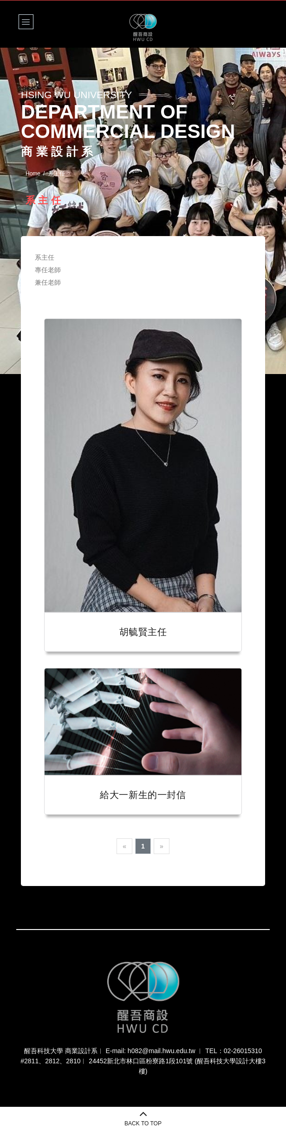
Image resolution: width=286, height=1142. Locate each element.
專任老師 (48, 270)
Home (33, 173)
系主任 (44, 257)
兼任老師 (48, 282)
